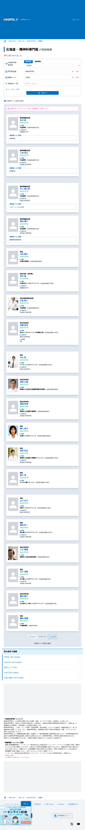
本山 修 (23, 357)
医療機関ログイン (62, 815)
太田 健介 (24, 254)
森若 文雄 (24, 382)
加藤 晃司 (24, 325)
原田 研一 (24, 525)
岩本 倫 (23, 276)
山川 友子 (24, 501)
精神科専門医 (31, 41)
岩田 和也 (24, 451)
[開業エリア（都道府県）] (49, 77)
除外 (77, 71)
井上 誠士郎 (25, 189)
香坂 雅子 (24, 221)
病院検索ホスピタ (25, 19)
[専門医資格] (49, 71)
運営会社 (37, 804)
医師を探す (12, 41)
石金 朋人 (24, 301)
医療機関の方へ (73, 804)
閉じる (25, 804)
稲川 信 (23, 475)
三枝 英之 (24, 153)
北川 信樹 (24, 572)
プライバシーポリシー (12, 804)
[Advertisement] (51, 16)
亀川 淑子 (24, 429)
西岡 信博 (24, 404)
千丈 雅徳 (24, 550)
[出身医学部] (52, 65)
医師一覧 (21, 41)
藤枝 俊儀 (24, 618)
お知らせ (60, 804)
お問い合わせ (48, 804)
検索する (42, 93)
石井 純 (23, 120)
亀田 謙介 (24, 596)
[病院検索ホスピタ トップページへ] (11, 19)
